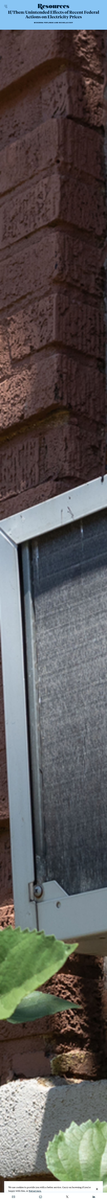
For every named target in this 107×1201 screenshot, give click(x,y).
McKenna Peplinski (44, 23)
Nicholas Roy (66, 23)
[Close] (97, 1189)
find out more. (35, 1190)
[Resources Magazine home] (53, 6)
